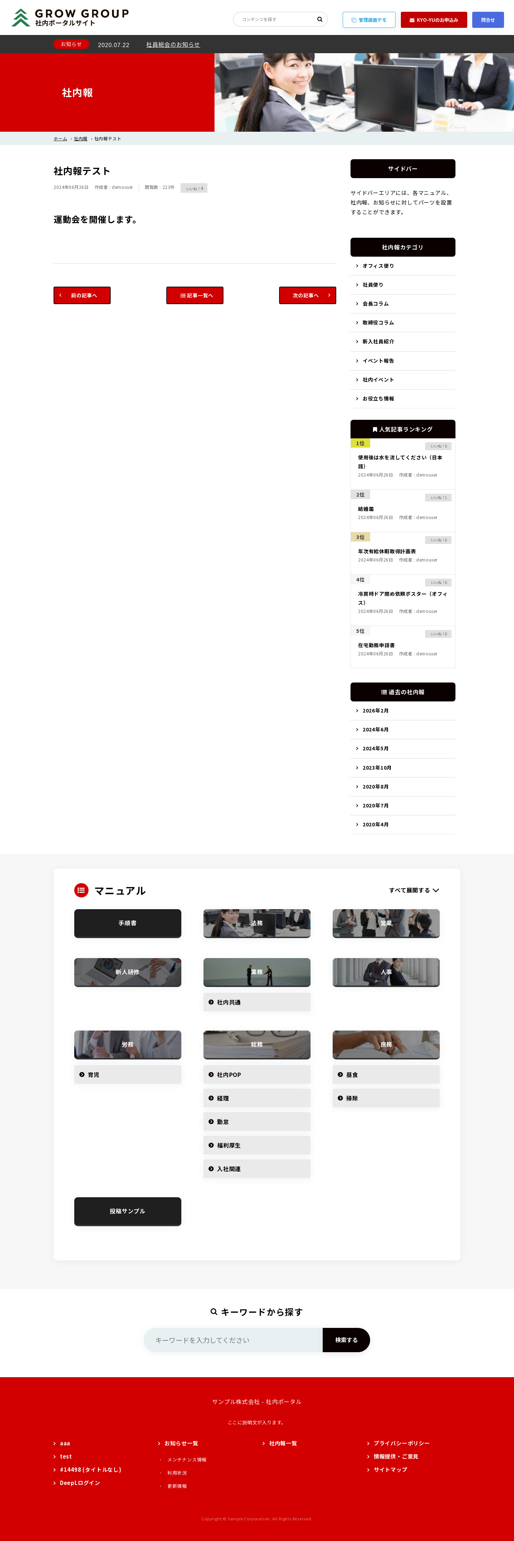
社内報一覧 (283, 1443)
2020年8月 (376, 786)
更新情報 (177, 1485)
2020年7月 (376, 805)
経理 (223, 1098)
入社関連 (229, 1168)
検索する (346, 1339)
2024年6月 (376, 729)
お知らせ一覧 (181, 1443)
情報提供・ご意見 (396, 1456)
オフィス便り (378, 265)
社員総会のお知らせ (173, 44)
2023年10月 (377, 767)
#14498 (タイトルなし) (91, 1469)
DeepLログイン (80, 1482)
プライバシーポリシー (402, 1443)
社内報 (80, 138)
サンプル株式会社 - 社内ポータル (257, 1401)
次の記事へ (306, 295)
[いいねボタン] (191, 187)
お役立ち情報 (378, 398)
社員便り (373, 284)
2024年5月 (376, 748)
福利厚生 (229, 1145)
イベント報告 (378, 360)
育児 (94, 1074)
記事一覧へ (197, 295)
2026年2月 (376, 710)
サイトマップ (391, 1469)
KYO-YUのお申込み (434, 19)
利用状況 (177, 1472)
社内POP (229, 1074)
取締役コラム (378, 322)
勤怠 (223, 1121)
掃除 (352, 1098)
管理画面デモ (369, 19)
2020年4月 (376, 824)
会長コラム (376, 303)
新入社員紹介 (378, 341)
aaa (65, 1443)
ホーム (60, 138)
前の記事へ (84, 295)
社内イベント (378, 379)
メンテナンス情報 (187, 1459)
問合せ (488, 19)
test (66, 1456)
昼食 (352, 1074)
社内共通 (229, 1002)
